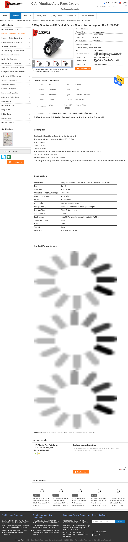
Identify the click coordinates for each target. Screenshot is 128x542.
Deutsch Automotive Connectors (12, 42)
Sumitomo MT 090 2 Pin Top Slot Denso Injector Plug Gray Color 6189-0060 (15, 522)
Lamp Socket (5, 110)
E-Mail (95, 532)
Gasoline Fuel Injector (8, 89)
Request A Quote (87, 16)
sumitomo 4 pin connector (65, 433)
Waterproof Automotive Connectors (13, 72)
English (124, 3)
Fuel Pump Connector (8, 122)
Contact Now (85, 69)
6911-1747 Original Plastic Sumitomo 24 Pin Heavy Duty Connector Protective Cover (79, 502)
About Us (27, 16)
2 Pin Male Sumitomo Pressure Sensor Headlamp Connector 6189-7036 (46, 527)
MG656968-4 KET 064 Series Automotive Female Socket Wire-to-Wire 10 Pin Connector (60, 501)
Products (15, 16)
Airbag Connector (7, 101)
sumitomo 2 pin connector (47, 433)
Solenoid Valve (6, 118)
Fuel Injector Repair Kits (9, 93)
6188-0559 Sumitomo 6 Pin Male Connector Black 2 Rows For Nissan (75, 522)
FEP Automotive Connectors (11, 63)
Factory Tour (41, 16)
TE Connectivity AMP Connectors (12, 51)
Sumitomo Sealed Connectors (11, 38)
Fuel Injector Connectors (9, 29)
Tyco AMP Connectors (9, 46)
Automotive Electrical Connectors (12, 68)
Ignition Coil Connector (9, 59)
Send (120, 522)
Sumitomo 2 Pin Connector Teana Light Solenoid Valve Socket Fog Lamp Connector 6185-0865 (76, 527)
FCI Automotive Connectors (10, 55)
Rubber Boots (6, 114)
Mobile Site (96, 535)
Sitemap (102, 532)
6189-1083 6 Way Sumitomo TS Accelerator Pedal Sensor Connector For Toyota (75, 534)
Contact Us (71, 16)
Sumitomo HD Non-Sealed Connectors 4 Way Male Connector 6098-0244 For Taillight (46, 532)
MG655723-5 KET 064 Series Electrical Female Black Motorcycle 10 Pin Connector (41, 501)
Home (4, 16)
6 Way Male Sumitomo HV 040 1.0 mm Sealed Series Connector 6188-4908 (46, 522)
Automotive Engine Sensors (10, 97)
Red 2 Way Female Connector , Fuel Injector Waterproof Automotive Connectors (14, 532)
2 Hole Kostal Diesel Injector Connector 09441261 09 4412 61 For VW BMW (15, 527)
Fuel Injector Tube (7, 106)
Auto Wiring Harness (8, 84)
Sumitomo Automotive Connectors (27, 21)
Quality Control (56, 16)
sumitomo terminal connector (85, 433)
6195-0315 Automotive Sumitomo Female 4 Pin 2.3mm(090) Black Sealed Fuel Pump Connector (118, 502)
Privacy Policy (20, 540)
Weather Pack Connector (10, 80)
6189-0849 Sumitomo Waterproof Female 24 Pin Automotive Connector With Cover (98, 501)
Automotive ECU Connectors (11, 76)
